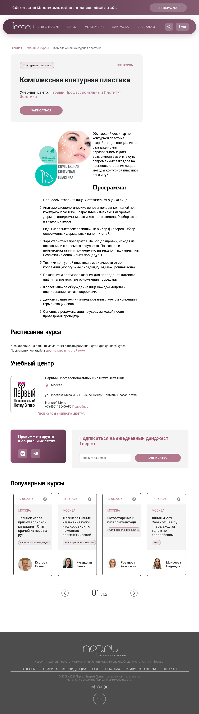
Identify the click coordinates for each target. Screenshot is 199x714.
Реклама (112, 669)
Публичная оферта (140, 669)
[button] (65, 593)
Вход (182, 26)
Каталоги (148, 26)
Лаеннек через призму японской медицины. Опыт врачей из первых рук (32, 526)
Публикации (50, 26)
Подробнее (80, 406)
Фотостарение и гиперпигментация (122, 520)
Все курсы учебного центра (62, 414)
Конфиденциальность (81, 669)
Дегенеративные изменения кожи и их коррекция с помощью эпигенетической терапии (77, 526)
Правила (50, 669)
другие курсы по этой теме (65, 350)
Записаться (41, 110)
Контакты (169, 669)
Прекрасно (168, 7)
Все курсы (125, 65)
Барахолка (120, 26)
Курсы (71, 26)
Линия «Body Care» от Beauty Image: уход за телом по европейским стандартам (164, 526)
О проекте (30, 669)
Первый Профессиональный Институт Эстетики (70, 94)
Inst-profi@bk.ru (55, 403)
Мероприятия (94, 26)
